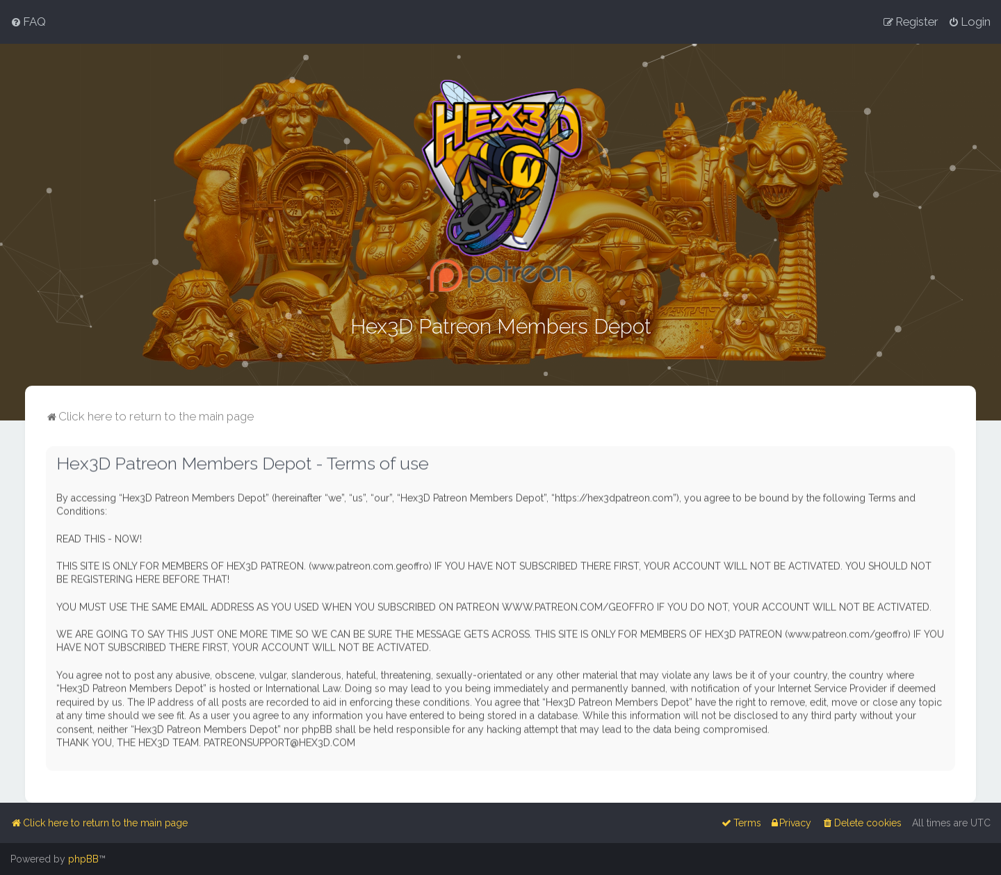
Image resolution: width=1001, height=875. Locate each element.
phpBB (83, 859)
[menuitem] (28, 21)
